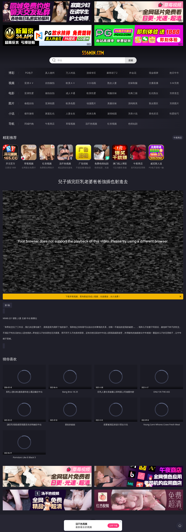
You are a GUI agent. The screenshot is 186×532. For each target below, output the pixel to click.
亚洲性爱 (29, 93)
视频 (11, 83)
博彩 (11, 73)
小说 (11, 113)
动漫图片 (91, 103)
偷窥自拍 (29, 103)
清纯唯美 (132, 103)
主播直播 (153, 83)
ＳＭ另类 (174, 83)
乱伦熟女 (153, 93)
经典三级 (132, 93)
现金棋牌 (153, 72)
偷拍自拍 (49, 93)
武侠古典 (91, 113)
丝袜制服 (132, 83)
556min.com (93, 53)
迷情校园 (112, 113)
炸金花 (132, 72)
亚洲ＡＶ (29, 83)
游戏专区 (91, 72)
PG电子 (29, 72)
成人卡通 (70, 93)
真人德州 (49, 72)
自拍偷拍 (49, 83)
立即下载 (113, 525)
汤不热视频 (91, 123)
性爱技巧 (174, 113)
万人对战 (70, 72)
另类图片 (174, 103)
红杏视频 (112, 123)
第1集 (7, 305)
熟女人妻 (112, 83)
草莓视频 (70, 123)
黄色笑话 (153, 113)
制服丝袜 (112, 93)
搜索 (130, 60)
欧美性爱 (91, 93)
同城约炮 (29, 123)
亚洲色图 (49, 103)
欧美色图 (70, 103)
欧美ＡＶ (70, 83)
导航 (11, 124)
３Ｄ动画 (91, 83)
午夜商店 (49, 123)
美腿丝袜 (112, 103)
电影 (11, 93)
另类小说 (132, 113)
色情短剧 (132, 123)
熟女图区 (153, 103)
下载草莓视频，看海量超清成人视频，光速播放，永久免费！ (124, 296)
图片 (11, 103)
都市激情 (29, 113)
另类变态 (174, 93)
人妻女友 (70, 113)
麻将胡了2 (112, 72)
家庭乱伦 (49, 113)
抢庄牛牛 (174, 72)
